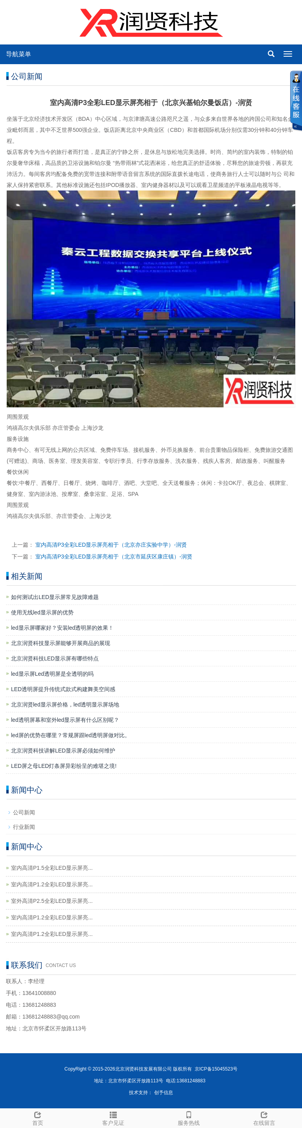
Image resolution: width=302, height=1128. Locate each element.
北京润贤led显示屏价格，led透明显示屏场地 (65, 704)
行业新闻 (24, 827)
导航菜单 (18, 54)
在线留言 (264, 1117)
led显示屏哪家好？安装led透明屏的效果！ (62, 628)
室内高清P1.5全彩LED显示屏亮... (52, 868)
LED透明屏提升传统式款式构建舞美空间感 (63, 689)
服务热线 (188, 1117)
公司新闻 (24, 812)
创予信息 (163, 1092)
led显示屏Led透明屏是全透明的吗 (52, 674)
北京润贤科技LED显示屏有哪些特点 (55, 658)
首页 (38, 1117)
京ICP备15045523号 (216, 1069)
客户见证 (113, 1117)
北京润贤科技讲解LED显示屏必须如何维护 (63, 750)
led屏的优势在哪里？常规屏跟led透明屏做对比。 (70, 735)
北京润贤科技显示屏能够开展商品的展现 (60, 643)
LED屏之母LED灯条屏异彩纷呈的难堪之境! (63, 766)
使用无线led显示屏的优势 (42, 612)
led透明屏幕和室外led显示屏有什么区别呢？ (65, 720)
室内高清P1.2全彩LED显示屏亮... (52, 884)
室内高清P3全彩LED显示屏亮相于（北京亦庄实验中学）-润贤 (111, 545)
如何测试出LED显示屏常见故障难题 (55, 597)
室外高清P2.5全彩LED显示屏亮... (52, 901)
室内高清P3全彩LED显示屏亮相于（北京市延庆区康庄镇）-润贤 (113, 556)
